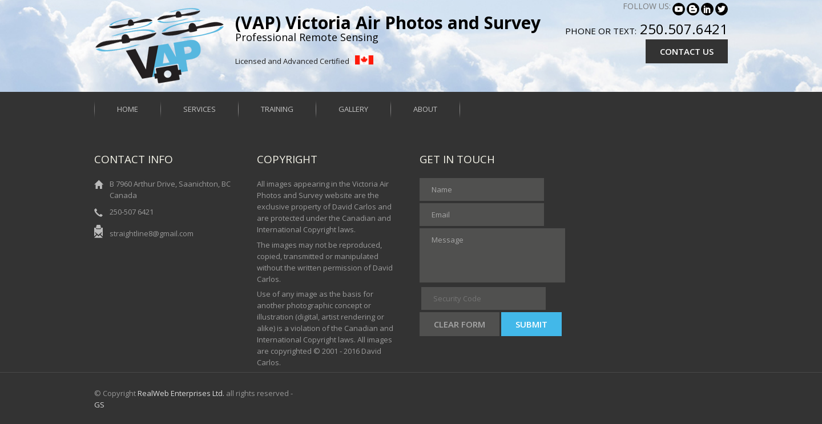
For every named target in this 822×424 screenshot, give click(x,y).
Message (492, 255)
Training (277, 109)
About (425, 109)
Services (199, 109)
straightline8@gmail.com (152, 233)
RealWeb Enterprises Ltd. (181, 393)
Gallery (353, 109)
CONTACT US (687, 51)
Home (127, 109)
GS (99, 404)
